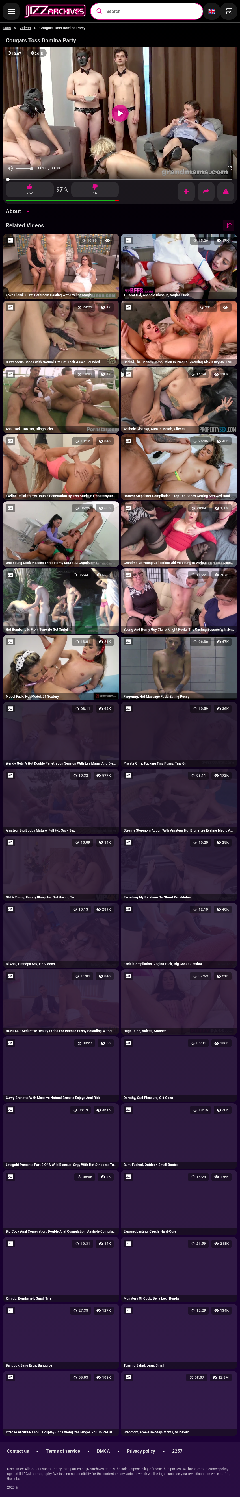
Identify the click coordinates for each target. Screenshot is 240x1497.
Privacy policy (141, 1451)
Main (7, 28)
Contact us (18, 1451)
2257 (177, 1451)
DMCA (103, 1451)
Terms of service (63, 1451)
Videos (25, 28)
